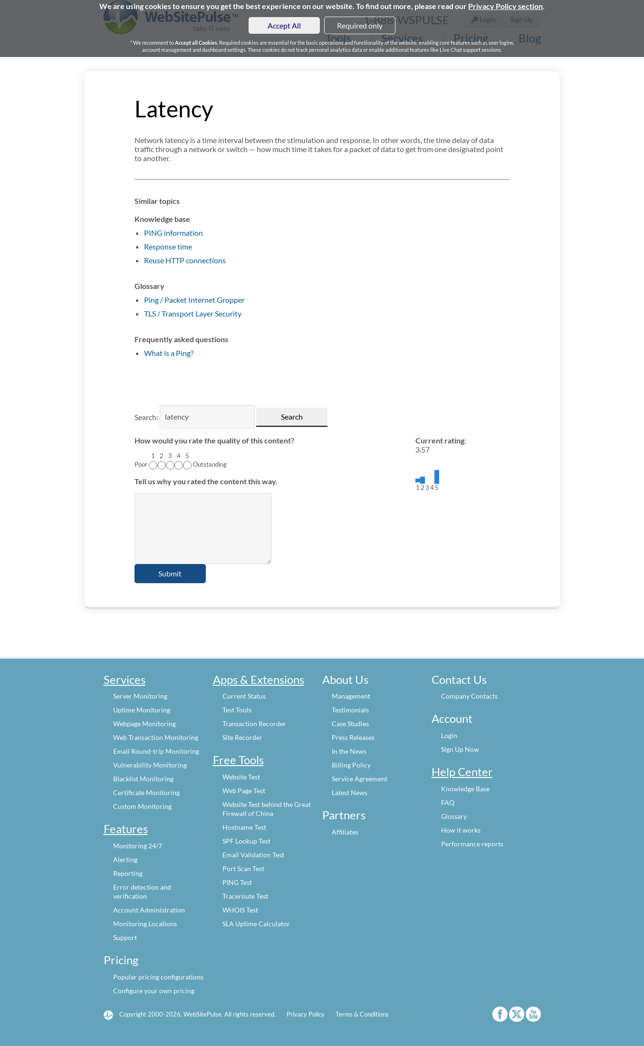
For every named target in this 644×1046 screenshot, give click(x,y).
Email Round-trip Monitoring (156, 751)
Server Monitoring (140, 696)
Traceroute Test (245, 896)
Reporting (128, 873)
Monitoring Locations (145, 924)
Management (351, 696)
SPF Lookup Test (246, 841)
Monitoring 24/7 (137, 846)
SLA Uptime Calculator (256, 924)
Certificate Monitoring (146, 792)
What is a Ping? (168, 352)
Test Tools (236, 710)
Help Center (462, 771)
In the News (349, 751)
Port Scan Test (243, 868)
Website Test (241, 777)
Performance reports (472, 844)
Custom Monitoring (142, 806)
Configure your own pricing (153, 991)
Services (124, 679)
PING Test (237, 882)
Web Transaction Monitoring (155, 737)
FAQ (447, 802)
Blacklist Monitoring (143, 779)
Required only (360, 25)
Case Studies (350, 724)
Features (126, 828)
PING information (173, 232)
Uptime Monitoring (141, 710)
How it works (461, 830)
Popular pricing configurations (158, 977)
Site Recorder (242, 737)
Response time (168, 246)
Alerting (125, 859)
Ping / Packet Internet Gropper (194, 299)
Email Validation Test (253, 855)
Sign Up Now (460, 749)
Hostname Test (244, 827)
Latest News (349, 792)
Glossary (454, 816)
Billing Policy (351, 765)
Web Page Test (243, 791)
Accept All (284, 25)
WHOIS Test (240, 910)
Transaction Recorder (254, 724)
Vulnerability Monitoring (150, 765)
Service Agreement (359, 779)
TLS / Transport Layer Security (192, 313)
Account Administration (149, 910)
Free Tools (238, 760)
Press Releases (353, 737)
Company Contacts (469, 696)
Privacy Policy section (505, 5)
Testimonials (350, 710)
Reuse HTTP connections (185, 260)
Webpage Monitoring (144, 724)
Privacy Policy (306, 1014)
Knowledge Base (465, 789)
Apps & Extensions (258, 679)
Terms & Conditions (362, 1014)
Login (449, 735)
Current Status (244, 696)
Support (125, 937)
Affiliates (345, 832)
